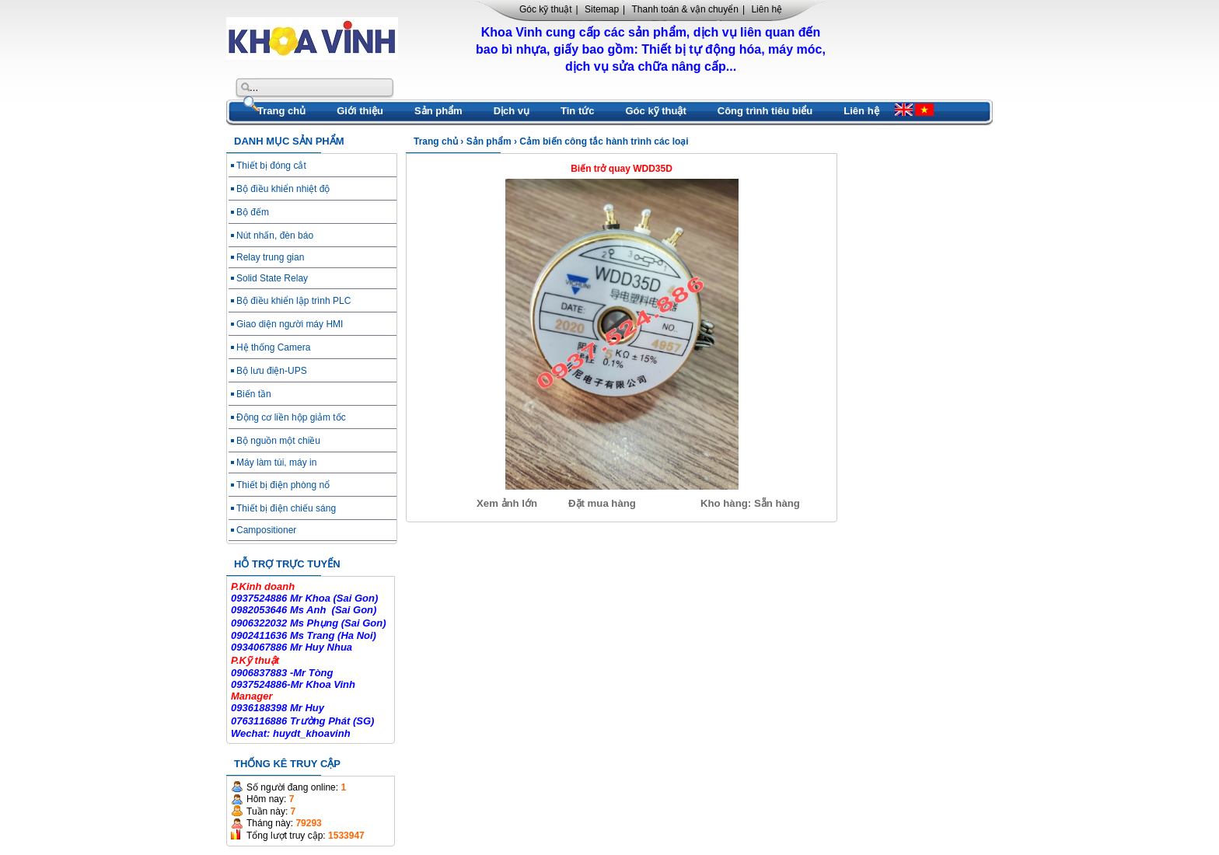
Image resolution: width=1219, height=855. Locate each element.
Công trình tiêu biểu (765, 111)
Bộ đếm (252, 212)
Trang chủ (281, 111)
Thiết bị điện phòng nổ (283, 485)
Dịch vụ (511, 111)
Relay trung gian (270, 257)
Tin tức (577, 111)
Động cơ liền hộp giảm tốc (291, 417)
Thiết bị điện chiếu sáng (286, 508)
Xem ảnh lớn (507, 503)
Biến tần (253, 394)
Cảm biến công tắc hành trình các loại (603, 141)
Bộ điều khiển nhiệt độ (283, 188)
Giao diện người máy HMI (289, 324)
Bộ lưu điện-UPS (271, 370)
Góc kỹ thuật (545, 9)
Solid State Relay (272, 278)
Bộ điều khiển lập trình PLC (293, 300)
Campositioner (266, 530)
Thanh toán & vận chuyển (685, 9)
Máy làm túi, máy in (276, 462)
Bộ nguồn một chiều (278, 440)
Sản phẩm (438, 111)
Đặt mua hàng (602, 503)
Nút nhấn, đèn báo (274, 235)
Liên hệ (766, 9)
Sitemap (602, 9)
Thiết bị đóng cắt (271, 165)
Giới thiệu (360, 111)
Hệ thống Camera (273, 347)
